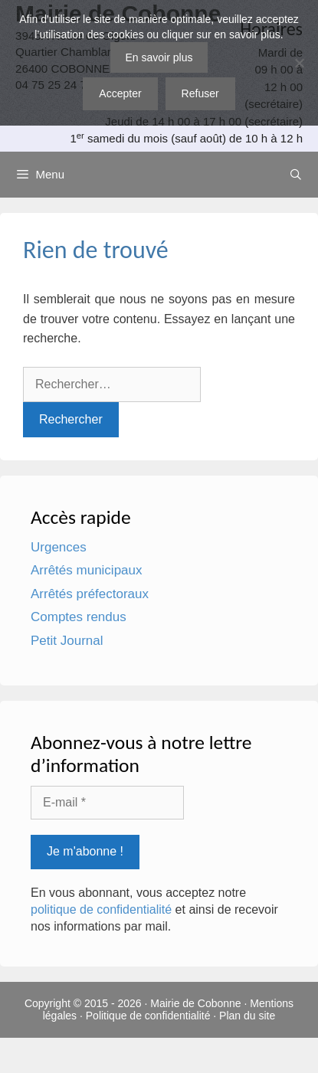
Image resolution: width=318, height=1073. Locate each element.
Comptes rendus (78, 617)
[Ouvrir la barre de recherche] (296, 175)
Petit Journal (67, 640)
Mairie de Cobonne (195, 1003)
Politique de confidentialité (148, 1015)
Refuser (200, 93)
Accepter (120, 93)
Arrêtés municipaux (87, 570)
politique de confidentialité (101, 909)
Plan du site (247, 1015)
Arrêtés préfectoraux (90, 594)
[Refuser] (299, 62)
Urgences (59, 547)
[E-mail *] (107, 802)
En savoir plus (159, 57)
